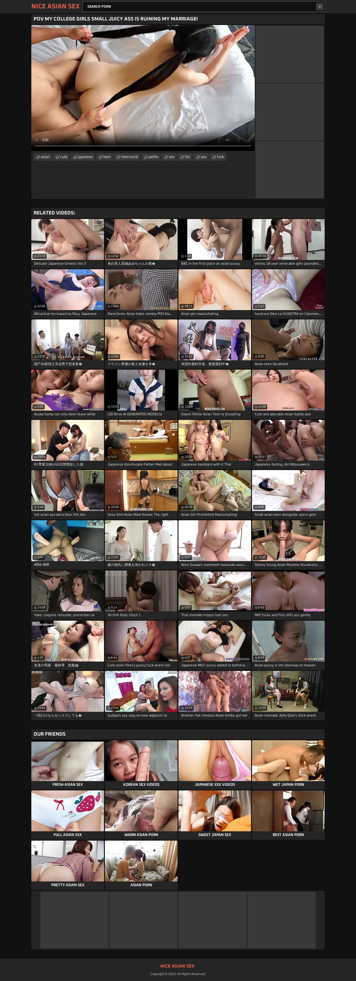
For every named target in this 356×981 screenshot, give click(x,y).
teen (107, 157)
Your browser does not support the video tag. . (143, 88)
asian (45, 157)
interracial (129, 157)
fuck (220, 157)
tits (187, 157)
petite (153, 157)
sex (171, 157)
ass (203, 157)
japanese (85, 157)
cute (63, 157)
